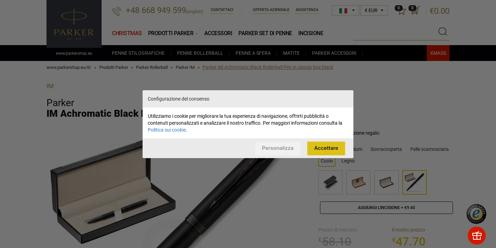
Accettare (326, 148)
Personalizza (278, 148)
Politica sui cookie (167, 130)
